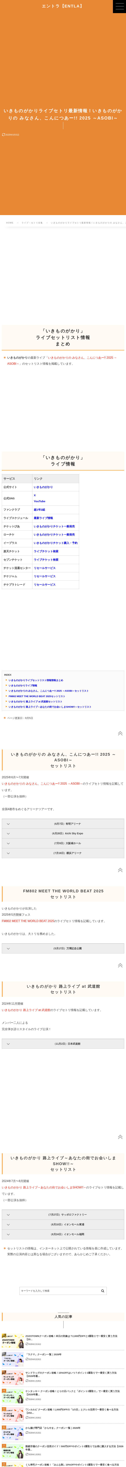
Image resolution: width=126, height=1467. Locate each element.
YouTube (39, 501)
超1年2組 (39, 509)
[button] (119, 6)
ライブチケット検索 (46, 551)
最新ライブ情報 (43, 518)
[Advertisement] (63, 272)
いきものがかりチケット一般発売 (54, 526)
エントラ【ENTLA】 (63, 6)
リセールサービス (45, 568)
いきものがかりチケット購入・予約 (55, 542)
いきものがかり (43, 487)
